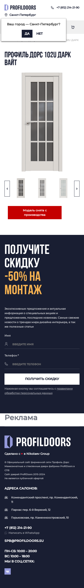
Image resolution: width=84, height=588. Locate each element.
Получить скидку (42, 379)
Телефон (11, 355)
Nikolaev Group (38, 453)
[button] (68, 7)
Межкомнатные (13, 466)
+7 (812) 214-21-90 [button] (18, 528)
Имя (7, 335)
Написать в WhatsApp (24, 532)
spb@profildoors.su (24, 541)
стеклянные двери (37, 466)
